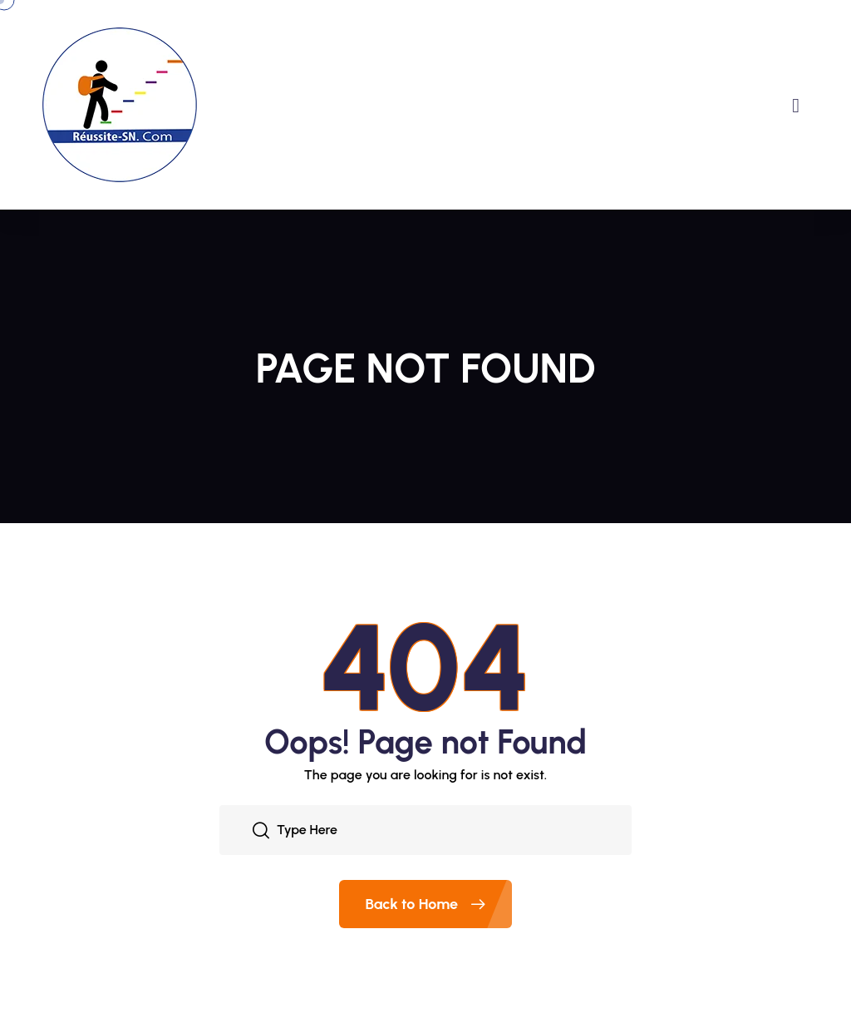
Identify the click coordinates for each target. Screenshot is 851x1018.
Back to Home (439, 904)
